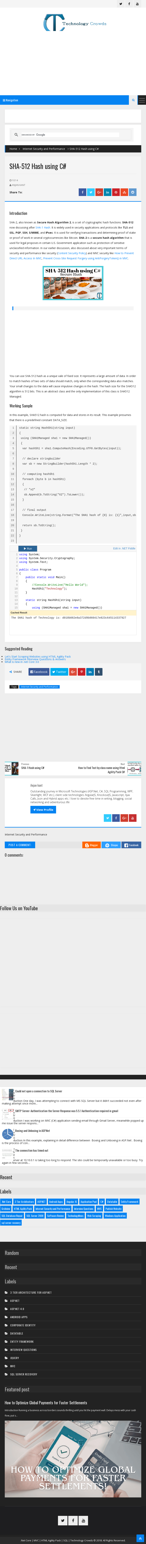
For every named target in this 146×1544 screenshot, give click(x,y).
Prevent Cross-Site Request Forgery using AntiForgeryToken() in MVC (85, 258)
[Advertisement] (73, 62)
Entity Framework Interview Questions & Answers (35, 659)
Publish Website (113, 1209)
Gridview (6, 1209)
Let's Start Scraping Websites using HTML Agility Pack (38, 656)
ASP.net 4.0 (17, 1309)
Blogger (91, 845)
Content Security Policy (72, 253)
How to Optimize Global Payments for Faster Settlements (46, 1402)
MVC (99, 1209)
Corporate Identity (23, 1325)
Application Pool (89, 1202)
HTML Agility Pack (23, 1209)
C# (101, 1202)
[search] (70, 135)
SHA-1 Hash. (43, 227)
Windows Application (115, 1216)
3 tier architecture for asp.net (31, 1292)
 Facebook (39, 671)
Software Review (55, 1216)
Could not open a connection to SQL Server (38, 1091)
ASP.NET (41, 1202)
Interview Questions (83, 1209)
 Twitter (59, 671)
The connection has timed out (31, 1150)
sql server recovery (11, 1223)
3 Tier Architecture (24, 1202)
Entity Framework (129, 1202)
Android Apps (56, 1202)
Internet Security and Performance (44, 149)
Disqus (111, 845)
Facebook (131, 845)
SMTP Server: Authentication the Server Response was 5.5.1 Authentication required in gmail (66, 1111)
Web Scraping (94, 1216)
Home (13, 149)
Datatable (112, 1202)
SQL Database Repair (12, 1216)
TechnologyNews (75, 1216)
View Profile (43, 810)
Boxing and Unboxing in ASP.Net (32, 1130)
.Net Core (6, 1202)
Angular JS (72, 1202)
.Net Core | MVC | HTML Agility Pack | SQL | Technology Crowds (57, 1540)
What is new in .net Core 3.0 (22, 662)
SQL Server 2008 (34, 1216)
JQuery (14, 1358)
